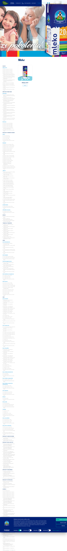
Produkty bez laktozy (8, 442)
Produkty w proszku (8, 479)
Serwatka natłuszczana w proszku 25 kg (8, 90)
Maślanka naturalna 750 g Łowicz (8, 165)
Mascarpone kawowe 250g (7, 282)
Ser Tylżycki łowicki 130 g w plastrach (7, 330)
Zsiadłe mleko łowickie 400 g (8, 206)
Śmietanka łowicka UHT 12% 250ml (9, 118)
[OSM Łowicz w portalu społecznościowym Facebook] (60, 3)
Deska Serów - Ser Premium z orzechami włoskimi (8, 300)
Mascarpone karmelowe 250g (8, 290)
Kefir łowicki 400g (6, 138)
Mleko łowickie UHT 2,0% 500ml (8, 84)
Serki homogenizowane (7, 261)
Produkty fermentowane (9, 132)
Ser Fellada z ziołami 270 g (7, 275)
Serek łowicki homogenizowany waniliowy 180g (8, 263)
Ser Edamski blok (6, 374)
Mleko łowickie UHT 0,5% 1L (8, 72)
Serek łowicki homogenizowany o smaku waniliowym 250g (8, 265)
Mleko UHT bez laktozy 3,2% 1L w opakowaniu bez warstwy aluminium (9, 74)
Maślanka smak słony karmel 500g (8, 156)
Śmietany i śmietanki (7, 91)
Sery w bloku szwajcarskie (8, 378)
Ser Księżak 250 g (6, 315)
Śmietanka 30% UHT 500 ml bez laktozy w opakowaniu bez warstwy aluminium (9, 110)
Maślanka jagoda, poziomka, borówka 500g (9, 152)
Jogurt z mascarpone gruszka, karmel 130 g (9, 195)
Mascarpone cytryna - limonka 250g (9, 286)
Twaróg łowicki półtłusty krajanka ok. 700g (9, 238)
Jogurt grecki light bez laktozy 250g (9, 199)
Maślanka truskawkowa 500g (8, 160)
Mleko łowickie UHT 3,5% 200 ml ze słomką (9, 86)
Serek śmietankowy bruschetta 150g (8, 248)
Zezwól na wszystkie (58, 538)
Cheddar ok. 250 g (6, 367)
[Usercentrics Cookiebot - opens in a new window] (6, 549)
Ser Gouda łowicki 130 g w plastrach (9, 326)
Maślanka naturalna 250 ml (7, 149)
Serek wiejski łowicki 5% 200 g (8, 256)
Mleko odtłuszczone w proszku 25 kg (8, 482)
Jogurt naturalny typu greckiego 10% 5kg (8, 187)
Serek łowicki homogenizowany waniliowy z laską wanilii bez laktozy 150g (9, 269)
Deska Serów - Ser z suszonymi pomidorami (8, 302)
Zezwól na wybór (58, 541)
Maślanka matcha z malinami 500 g (8, 145)
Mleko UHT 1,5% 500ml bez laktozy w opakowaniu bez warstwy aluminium (9, 80)
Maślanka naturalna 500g (7, 161)
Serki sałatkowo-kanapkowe (8, 273)
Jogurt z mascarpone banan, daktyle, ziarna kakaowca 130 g (9, 172)
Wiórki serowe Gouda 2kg (7, 426)
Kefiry (4, 134)
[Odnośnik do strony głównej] (3, 3)
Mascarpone (5, 281)
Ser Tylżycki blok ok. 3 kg (7, 385)
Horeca (4, 489)
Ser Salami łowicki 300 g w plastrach (9, 333)
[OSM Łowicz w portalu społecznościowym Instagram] (58, 3)
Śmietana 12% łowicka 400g (7, 126)
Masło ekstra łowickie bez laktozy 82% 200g (8, 221)
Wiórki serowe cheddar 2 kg (7, 414)
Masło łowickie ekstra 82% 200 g (8, 217)
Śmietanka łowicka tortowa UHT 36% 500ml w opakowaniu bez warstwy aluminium (8, 100)
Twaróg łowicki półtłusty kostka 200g (9, 233)
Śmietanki (4, 93)
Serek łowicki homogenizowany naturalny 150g (8, 267)
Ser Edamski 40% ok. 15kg (7, 420)
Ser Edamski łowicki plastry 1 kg (8, 336)
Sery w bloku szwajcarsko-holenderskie (8, 384)
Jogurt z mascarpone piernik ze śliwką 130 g (8, 176)
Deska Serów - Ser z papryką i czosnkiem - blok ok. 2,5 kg (8, 312)
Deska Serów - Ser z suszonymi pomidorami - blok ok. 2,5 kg (8, 310)
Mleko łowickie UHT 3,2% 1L (8, 69)
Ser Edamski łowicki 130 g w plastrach (7, 328)
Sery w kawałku (6, 348)
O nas (32, 3)
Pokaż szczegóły (56, 548)
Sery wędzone (5, 390)
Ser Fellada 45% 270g (6, 276)
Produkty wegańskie (7, 469)
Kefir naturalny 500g (6, 136)
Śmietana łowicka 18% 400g (7, 124)
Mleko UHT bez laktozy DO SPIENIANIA (7, 78)
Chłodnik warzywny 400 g (7, 211)
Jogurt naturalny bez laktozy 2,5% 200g (8, 201)
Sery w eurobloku (6, 417)
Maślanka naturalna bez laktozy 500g (8, 464)
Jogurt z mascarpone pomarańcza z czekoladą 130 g (8, 178)
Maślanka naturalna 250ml (7, 150)
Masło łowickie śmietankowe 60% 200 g (8, 219)
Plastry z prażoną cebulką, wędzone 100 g (9, 474)
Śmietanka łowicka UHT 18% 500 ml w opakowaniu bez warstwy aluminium (9, 113)
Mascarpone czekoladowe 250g (8, 289)
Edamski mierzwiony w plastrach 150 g (9, 321)
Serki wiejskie (5, 254)
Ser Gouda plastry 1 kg (7, 335)
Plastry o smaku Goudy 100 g (9, 478)
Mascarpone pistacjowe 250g (8, 284)
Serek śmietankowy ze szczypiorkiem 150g (9, 251)
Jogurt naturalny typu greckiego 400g (8, 189)
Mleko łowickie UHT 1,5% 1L (8, 71)
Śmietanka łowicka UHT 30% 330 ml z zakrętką (9, 106)
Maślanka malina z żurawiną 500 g (8, 146)
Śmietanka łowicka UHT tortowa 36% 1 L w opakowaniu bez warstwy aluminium (9, 95)
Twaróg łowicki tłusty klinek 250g (8, 225)
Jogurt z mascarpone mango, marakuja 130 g (8, 191)
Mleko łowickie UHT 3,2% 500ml (8, 82)
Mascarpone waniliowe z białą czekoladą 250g (8, 288)
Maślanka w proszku (7, 483)
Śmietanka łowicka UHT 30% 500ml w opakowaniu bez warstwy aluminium (9, 103)
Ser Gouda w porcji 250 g (7, 365)
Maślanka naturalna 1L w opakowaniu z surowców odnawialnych (7, 163)
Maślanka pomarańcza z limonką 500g (8, 154)
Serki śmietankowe (6, 241)
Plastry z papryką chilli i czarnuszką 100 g (8, 472)
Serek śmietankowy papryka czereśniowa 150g (7, 244)
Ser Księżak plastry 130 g (7, 317)
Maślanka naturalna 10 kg (7, 159)
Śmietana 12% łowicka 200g (7, 125)
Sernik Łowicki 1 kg (7, 236)
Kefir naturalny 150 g (6, 139)
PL (62, 3)
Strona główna (20, 3)
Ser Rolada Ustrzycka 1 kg (7, 393)
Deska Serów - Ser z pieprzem (8, 306)
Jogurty (4, 170)
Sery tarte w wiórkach (7, 425)
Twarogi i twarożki (7, 223)
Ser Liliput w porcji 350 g (7, 368)
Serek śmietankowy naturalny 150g (9, 249)
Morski (4, 396)
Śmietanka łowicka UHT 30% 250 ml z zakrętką (9, 108)
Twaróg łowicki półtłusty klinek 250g (9, 227)
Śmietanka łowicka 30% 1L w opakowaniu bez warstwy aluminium (9, 98)
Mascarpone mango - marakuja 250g (9, 285)
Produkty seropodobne (8, 436)
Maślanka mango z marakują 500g (8, 155)
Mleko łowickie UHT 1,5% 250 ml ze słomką (9, 88)
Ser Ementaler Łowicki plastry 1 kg (8, 338)
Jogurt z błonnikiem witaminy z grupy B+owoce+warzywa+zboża (8, 183)
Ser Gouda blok (5, 373)
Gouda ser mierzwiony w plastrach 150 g (8, 319)
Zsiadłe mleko (5, 204)
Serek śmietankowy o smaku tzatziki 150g (9, 246)
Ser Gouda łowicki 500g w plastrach (9, 334)
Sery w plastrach (6, 325)
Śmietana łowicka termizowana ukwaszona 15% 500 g (8, 128)
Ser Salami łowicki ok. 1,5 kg (7, 386)
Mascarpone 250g (6, 292)
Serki (4, 240)
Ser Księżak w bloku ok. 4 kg (7, 316)
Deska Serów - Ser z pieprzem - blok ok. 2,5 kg (9, 314)
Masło (4, 214)
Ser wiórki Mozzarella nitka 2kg (8, 405)
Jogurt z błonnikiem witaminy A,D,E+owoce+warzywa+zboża (8, 181)
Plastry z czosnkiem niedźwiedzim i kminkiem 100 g (8, 476)
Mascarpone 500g (6, 293)
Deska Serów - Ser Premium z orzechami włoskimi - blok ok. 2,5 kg (9, 308)
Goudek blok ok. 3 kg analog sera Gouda (9, 438)
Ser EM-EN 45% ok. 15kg (7, 419)
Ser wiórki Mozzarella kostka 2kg (8, 404)
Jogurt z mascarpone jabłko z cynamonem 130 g (8, 174)
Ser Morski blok (5, 398)
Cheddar (4, 409)
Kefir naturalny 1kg (6, 135)
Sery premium (5, 298)
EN (65, 3)
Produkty (27, 3)
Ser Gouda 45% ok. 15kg (7, 421)
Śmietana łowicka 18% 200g (7, 123)
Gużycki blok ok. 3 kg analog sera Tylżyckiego (8, 440)
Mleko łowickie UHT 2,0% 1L (8, 70)
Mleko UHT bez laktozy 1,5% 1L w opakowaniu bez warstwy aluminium (9, 76)
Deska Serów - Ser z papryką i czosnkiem (8, 304)
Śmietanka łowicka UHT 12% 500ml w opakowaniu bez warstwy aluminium (9, 116)
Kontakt (44, 3)
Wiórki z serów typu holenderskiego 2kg (9, 431)
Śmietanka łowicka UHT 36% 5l (9, 506)
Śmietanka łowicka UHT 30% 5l (9, 508)
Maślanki (4, 142)
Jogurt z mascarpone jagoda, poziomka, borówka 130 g (7, 197)
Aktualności (38, 3)
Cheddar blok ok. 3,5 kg (7, 413)
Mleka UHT (5, 67)
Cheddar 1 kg (5, 339)
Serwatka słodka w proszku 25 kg (9, 485)
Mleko (4, 66)
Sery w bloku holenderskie (8, 371)
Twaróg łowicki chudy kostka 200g (8, 235)
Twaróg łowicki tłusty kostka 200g (8, 231)
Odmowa (58, 544)
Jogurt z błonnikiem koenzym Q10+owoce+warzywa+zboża (8, 185)
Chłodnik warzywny (6, 209)
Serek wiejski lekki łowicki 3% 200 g (9, 257)
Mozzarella (5, 401)
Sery (4, 297)
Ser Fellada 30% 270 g (6, 277)
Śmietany (4, 121)
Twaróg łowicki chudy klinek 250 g (8, 229)
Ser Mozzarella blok (6, 403)
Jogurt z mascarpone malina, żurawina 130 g (7, 193)
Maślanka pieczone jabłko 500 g (8, 144)
